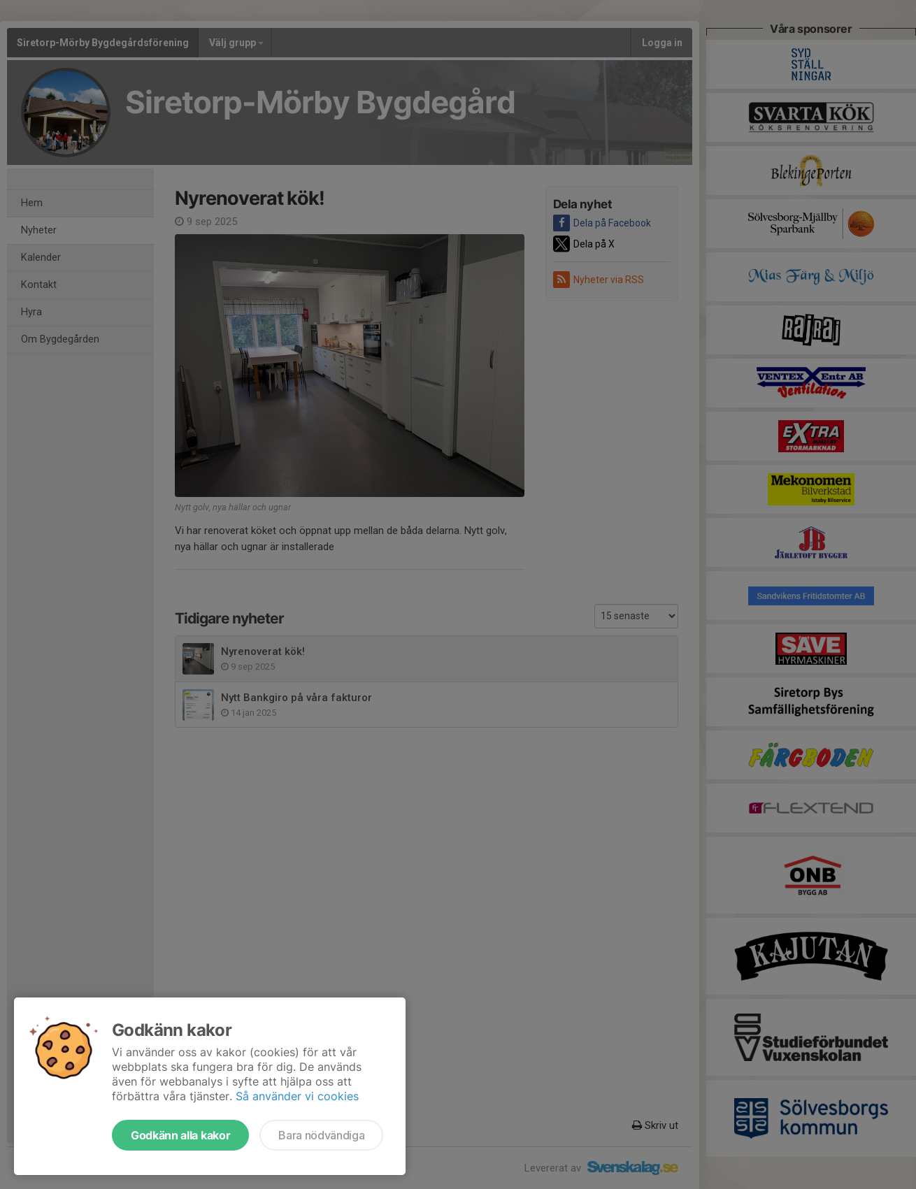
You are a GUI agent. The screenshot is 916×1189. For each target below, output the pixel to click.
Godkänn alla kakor (180, 1135)
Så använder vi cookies (297, 1096)
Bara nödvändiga (321, 1135)
